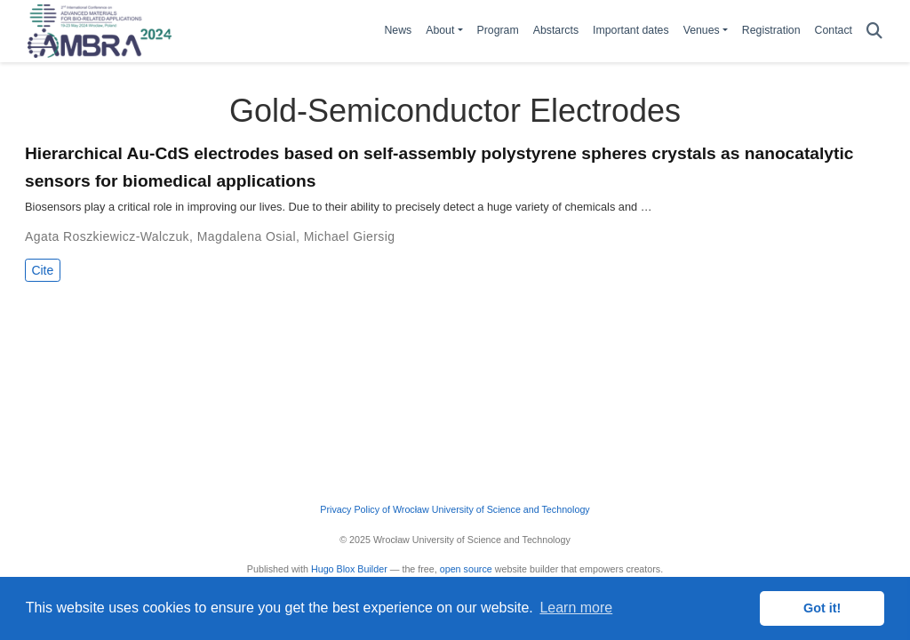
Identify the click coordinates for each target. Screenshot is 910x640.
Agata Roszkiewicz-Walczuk (107, 236)
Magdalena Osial (246, 236)
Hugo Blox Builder (349, 569)
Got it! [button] (822, 608)
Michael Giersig (349, 236)
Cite (42, 270)
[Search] (874, 31)
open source (466, 569)
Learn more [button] (575, 607)
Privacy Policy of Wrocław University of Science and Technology (454, 509)
